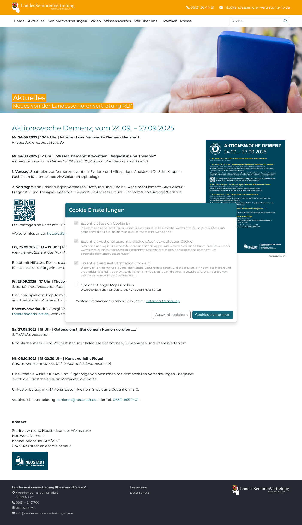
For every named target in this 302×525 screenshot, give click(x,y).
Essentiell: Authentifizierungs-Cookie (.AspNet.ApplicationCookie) (157, 247)
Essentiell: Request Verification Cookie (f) (157, 269)
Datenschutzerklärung (163, 301)
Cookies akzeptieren (212, 315)
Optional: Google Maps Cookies (121, 287)
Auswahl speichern (171, 315)
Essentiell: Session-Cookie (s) (157, 227)
